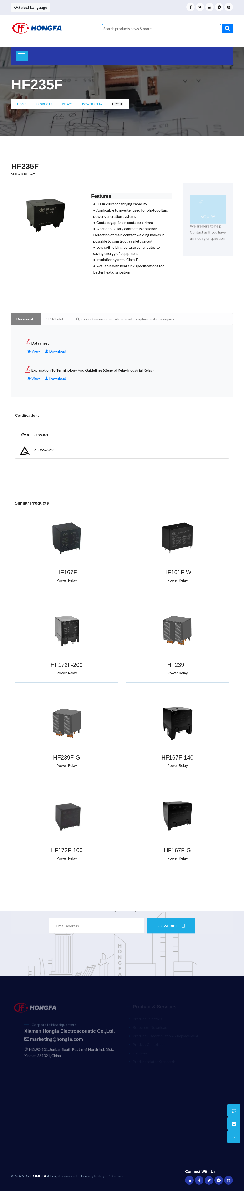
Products (44, 104)
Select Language (30, 7)
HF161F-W (177, 572)
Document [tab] (24, 319)
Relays (67, 104)
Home (21, 104)
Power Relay (92, 104)
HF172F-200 (67, 665)
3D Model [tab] (54, 319)
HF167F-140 (177, 757)
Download (55, 351)
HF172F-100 (67, 850)
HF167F (66, 572)
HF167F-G (177, 850)
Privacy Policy (92, 1176)
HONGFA (38, 1176)
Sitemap (116, 1176)
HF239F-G (66, 757)
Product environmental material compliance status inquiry (125, 319)
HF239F (177, 665)
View (33, 351)
